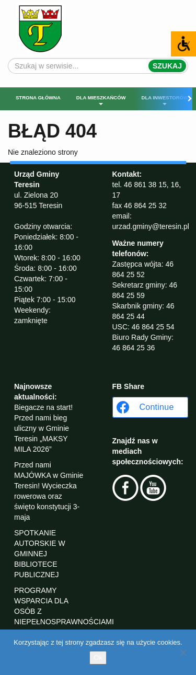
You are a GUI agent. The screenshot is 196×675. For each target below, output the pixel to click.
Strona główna (38, 97)
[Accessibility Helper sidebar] (183, 43)
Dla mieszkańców (101, 100)
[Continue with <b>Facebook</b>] (150, 407)
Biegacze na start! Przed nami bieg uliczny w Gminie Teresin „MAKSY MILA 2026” (43, 428)
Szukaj (167, 66)
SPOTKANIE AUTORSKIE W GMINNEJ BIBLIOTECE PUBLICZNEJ (39, 554)
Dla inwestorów (165, 100)
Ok (98, 657)
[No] (183, 652)
